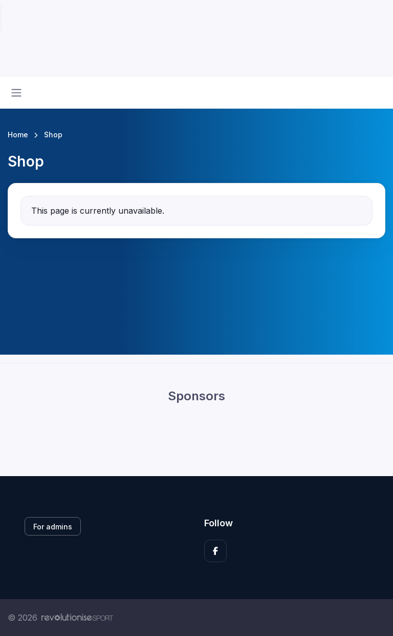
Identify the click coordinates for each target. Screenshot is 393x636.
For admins (52, 526)
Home (18, 134)
